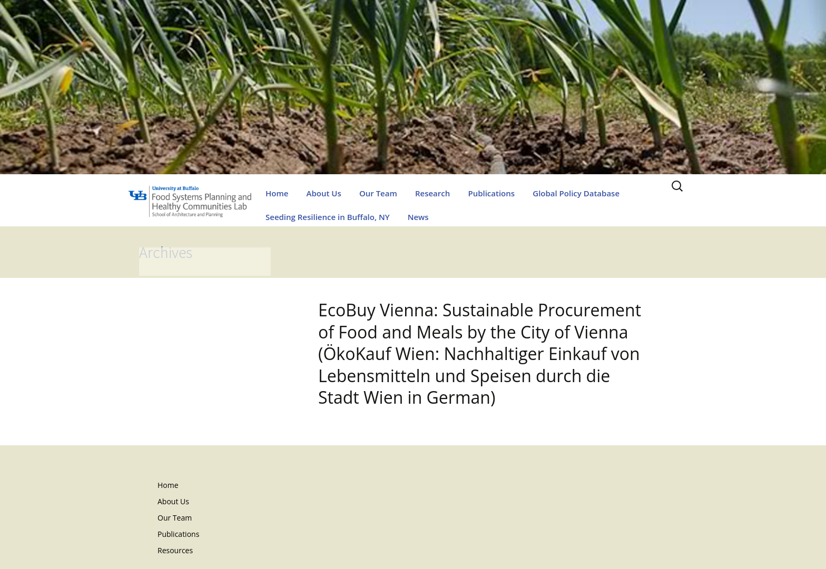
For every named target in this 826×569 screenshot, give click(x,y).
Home (277, 193)
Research (432, 193)
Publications (491, 193)
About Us (324, 193)
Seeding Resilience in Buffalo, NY (328, 217)
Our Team (378, 193)
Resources (175, 550)
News (418, 217)
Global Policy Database (576, 193)
